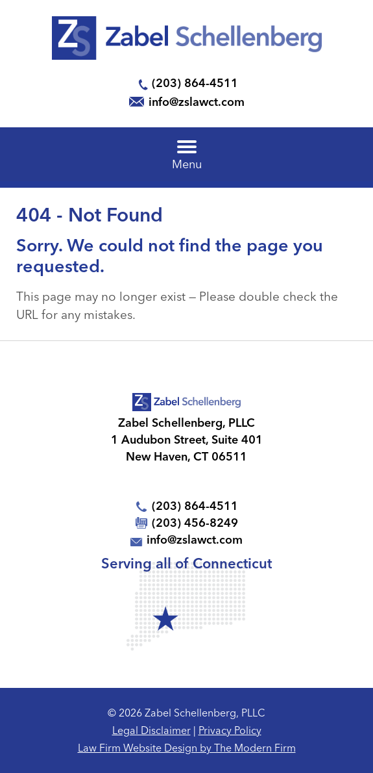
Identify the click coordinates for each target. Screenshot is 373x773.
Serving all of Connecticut (186, 563)
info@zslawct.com (197, 101)
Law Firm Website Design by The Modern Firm (187, 747)
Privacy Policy (230, 730)
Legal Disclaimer (151, 730)
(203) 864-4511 (195, 82)
